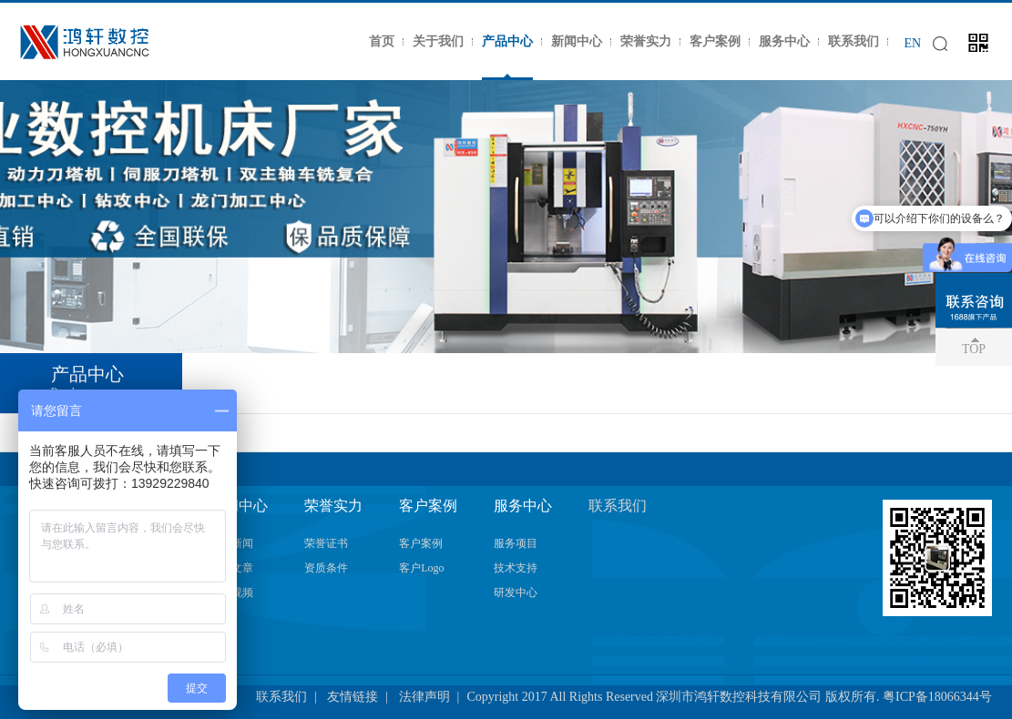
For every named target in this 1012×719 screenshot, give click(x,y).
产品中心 (507, 41)
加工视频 (231, 592)
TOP (974, 349)
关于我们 (438, 41)
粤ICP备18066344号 (937, 697)
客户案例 (715, 41)
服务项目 (515, 543)
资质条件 (326, 568)
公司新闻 (231, 543)
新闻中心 (576, 41)
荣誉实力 (645, 41)
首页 (381, 41)
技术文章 (231, 568)
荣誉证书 (326, 543)
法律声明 (424, 697)
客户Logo (421, 568)
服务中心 (784, 41)
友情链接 (352, 697)
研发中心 (515, 592)
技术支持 (515, 568)
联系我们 (853, 41)
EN (912, 43)
